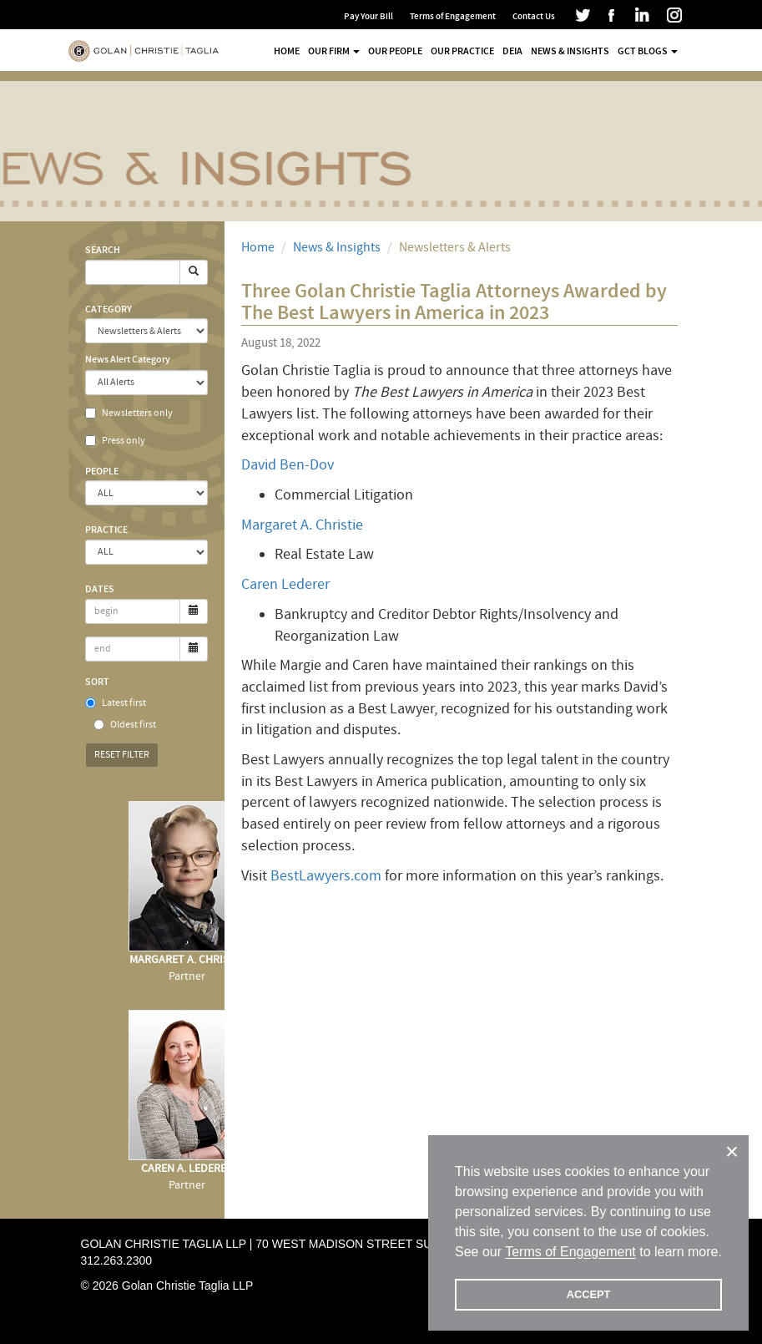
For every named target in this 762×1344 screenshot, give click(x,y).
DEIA (512, 51)
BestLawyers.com (325, 875)
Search (102, 249)
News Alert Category (127, 359)
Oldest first (124, 724)
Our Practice (462, 51)
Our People (395, 51)
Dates (99, 589)
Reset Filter (121, 754)
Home (287, 51)
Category (108, 309)
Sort (97, 681)
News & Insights (570, 51)
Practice (106, 529)
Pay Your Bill (368, 16)
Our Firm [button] (334, 51)
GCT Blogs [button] (648, 51)
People (102, 471)
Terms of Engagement (453, 16)
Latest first (115, 703)
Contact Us (533, 16)
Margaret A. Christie (302, 525)
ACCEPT (589, 1294)
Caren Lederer (285, 584)
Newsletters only (129, 413)
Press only (115, 440)
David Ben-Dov (287, 464)
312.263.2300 (117, 1260)
